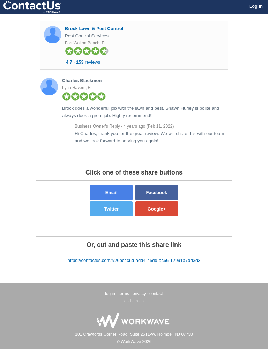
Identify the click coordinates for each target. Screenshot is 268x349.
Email (111, 192)
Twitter (111, 209)
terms (124, 293)
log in (110, 293)
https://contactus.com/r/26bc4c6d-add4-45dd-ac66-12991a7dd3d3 (134, 260)
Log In (256, 6)
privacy (139, 293)
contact (156, 293)
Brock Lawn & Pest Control (94, 28)
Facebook (156, 192)
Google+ (157, 209)
